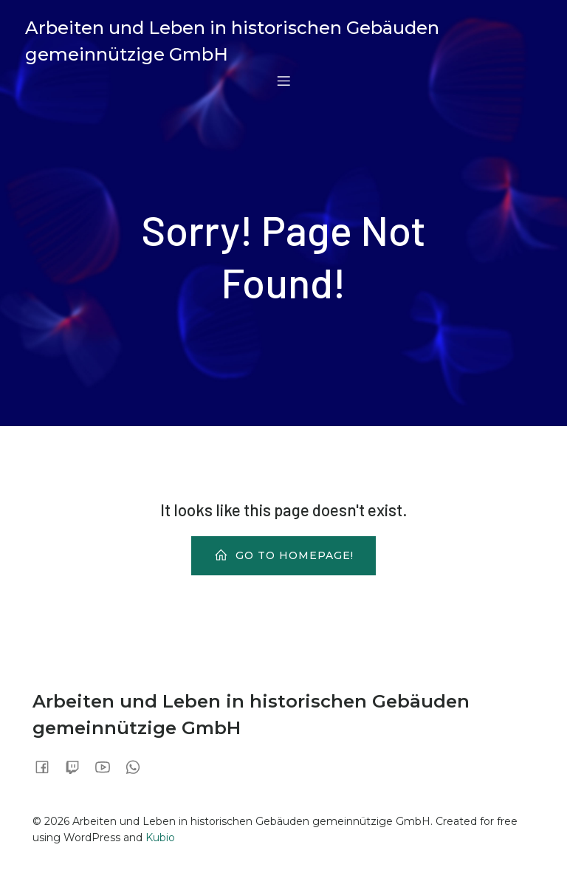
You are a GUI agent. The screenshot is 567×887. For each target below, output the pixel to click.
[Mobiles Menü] (283, 80)
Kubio (160, 837)
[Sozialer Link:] (47, 766)
